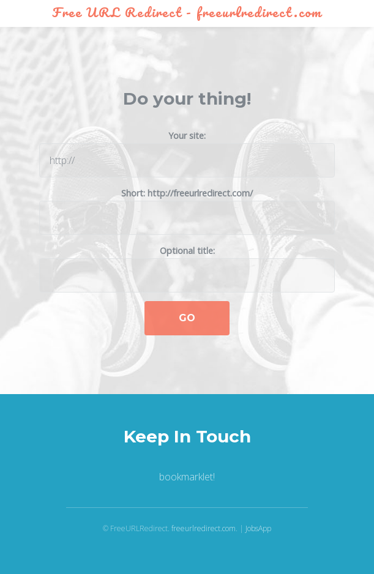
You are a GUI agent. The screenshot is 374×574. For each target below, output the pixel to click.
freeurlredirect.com (203, 528)
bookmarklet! (187, 476)
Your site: (187, 153)
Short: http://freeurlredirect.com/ (187, 211)
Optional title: (187, 269)
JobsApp (258, 528)
